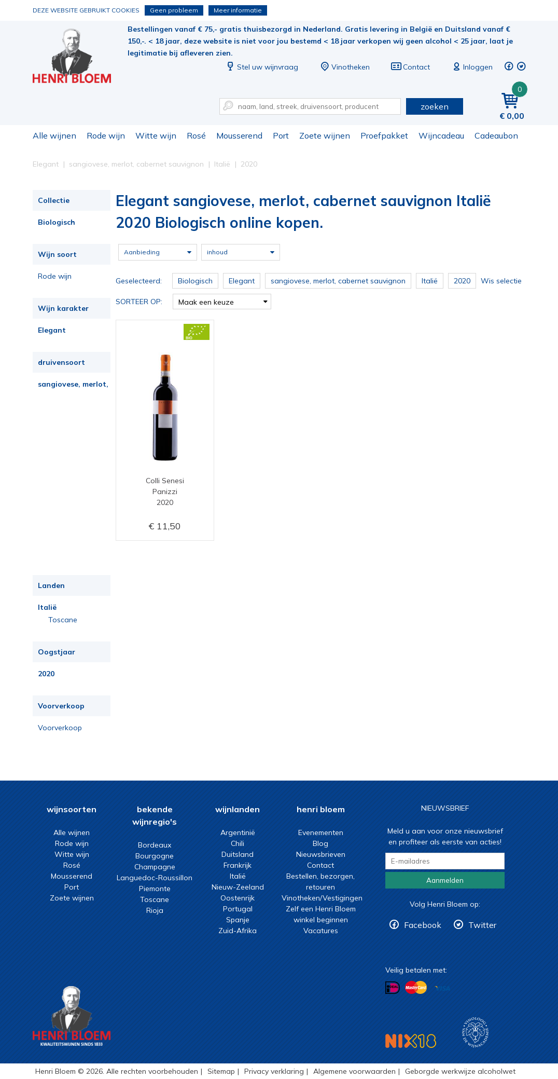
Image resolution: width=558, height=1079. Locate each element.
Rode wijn (106, 135)
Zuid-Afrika (237, 930)
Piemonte (155, 888)
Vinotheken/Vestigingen (322, 898)
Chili (237, 843)
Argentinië (237, 832)
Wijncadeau (441, 135)
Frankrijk (238, 865)
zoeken (435, 106)
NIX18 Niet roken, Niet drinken (410, 1041)
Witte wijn (155, 135)
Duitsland (237, 854)
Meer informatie (238, 10)
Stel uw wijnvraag (261, 67)
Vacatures (320, 930)
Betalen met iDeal (392, 987)
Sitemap (221, 1071)
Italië (47, 607)
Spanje (237, 919)
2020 (46, 673)
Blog (320, 843)
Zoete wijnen (324, 135)
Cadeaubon (496, 135)
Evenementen (320, 832)
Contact (410, 67)
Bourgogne (154, 856)
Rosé (196, 135)
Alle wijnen (54, 135)
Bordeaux (154, 845)
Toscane (62, 619)
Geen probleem (174, 10)
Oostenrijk (237, 898)
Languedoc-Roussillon (154, 877)
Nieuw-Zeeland (238, 887)
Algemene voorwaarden (354, 1071)
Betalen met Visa (442, 988)
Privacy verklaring (274, 1071)
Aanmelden (445, 880)
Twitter (482, 925)
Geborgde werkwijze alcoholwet (460, 1071)
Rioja (154, 910)
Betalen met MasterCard (416, 987)
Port (281, 135)
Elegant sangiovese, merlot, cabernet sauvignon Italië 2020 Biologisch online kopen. (79, 57)
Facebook (422, 925)
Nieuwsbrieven (320, 854)
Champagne (154, 866)
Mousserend (239, 135)
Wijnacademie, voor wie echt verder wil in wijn (475, 1032)
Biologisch (56, 222)
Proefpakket (384, 135)
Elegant (52, 330)
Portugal (238, 908)
